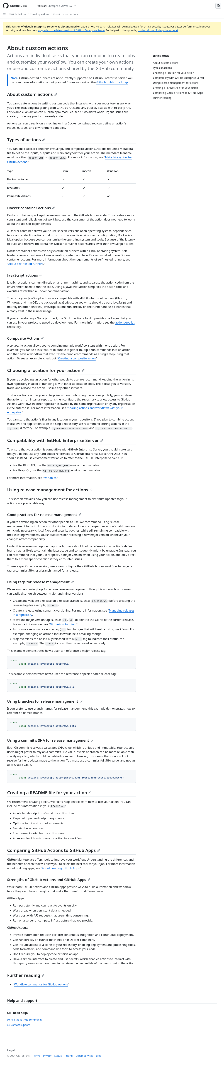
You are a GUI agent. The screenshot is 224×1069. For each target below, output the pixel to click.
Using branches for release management (44, 701)
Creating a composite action (77, 358)
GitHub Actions (17, 14)
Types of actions (26, 139)
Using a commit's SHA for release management (50, 740)
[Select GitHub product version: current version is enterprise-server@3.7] (56, 6)
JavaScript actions (24, 275)
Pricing (69, 1055)
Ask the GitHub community (24, 1019)
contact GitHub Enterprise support (158, 30)
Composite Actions (25, 338)
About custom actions (65, 14)
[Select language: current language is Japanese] (218, 6)
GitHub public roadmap (112, 82)
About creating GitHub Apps (60, 868)
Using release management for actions (49, 490)
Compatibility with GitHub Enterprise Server (55, 440)
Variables (50, 478)
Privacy (47, 1055)
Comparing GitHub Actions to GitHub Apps (53, 850)
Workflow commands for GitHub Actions (41, 984)
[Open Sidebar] (4, 14)
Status (58, 1055)
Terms (36, 1055)
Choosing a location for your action (46, 370)
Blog (98, 1055)
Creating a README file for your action (49, 792)
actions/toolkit (124, 322)
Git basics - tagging (63, 624)
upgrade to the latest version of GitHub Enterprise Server (71, 30)
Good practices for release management (44, 514)
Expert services (84, 1055)
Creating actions (39, 14)
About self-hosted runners (25, 264)
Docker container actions (31, 208)
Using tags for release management (40, 582)
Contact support (18, 1025)
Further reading (26, 975)
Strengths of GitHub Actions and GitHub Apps (48, 879)
